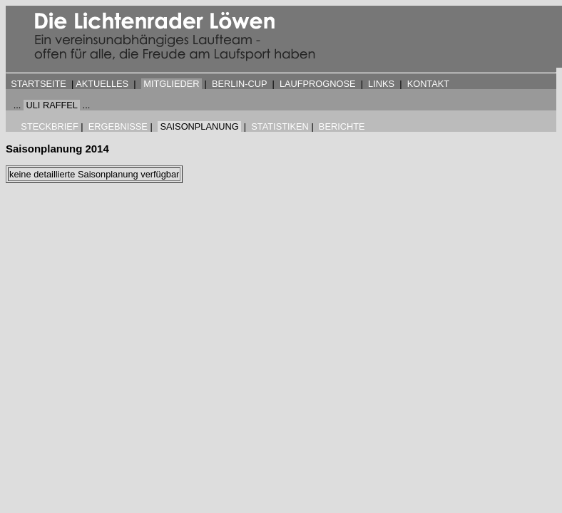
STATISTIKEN (280, 126)
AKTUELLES (102, 83)
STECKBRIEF (49, 126)
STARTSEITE (38, 83)
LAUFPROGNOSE (318, 83)
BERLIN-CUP (239, 83)
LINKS (381, 83)
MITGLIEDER (171, 83)
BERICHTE (342, 126)
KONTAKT (428, 83)
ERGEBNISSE (118, 126)
